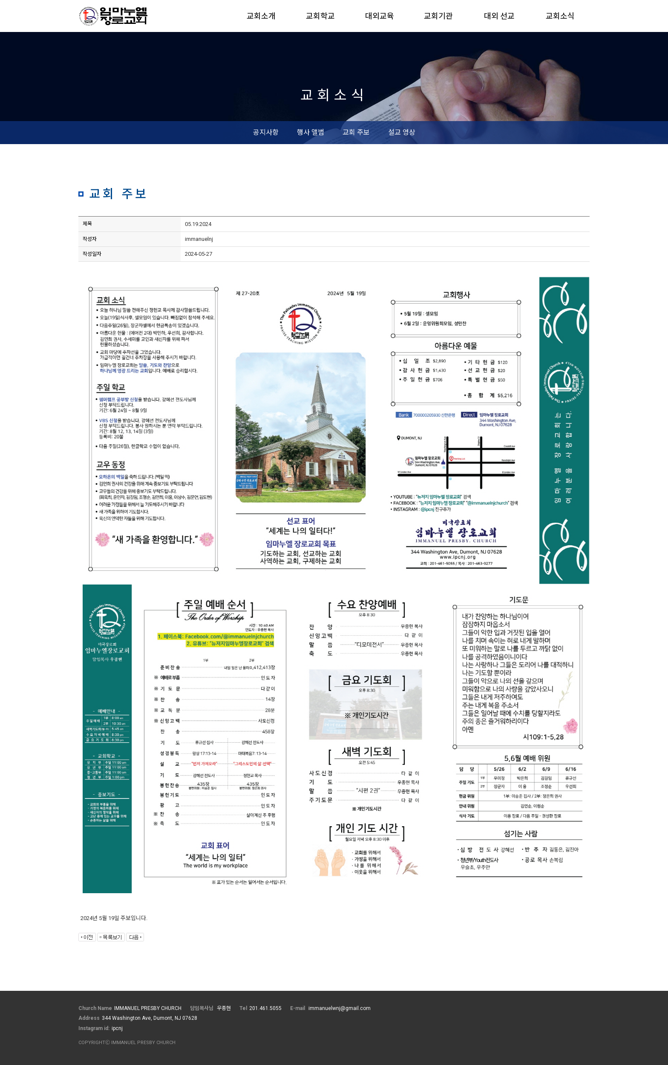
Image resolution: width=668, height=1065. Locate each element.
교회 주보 (356, 132)
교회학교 (320, 16)
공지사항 (266, 132)
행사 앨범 (310, 132)
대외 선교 (499, 16)
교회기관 (438, 16)
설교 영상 (401, 132)
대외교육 (379, 16)
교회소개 (261, 16)
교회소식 (560, 16)
